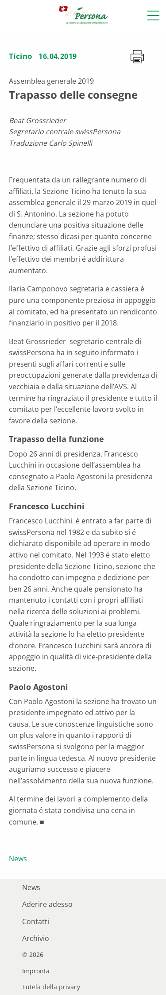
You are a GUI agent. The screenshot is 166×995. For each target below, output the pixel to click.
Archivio (35, 938)
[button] (153, 15)
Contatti (35, 921)
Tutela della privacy (51, 987)
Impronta (36, 971)
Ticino (20, 56)
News (18, 858)
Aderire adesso (47, 904)
